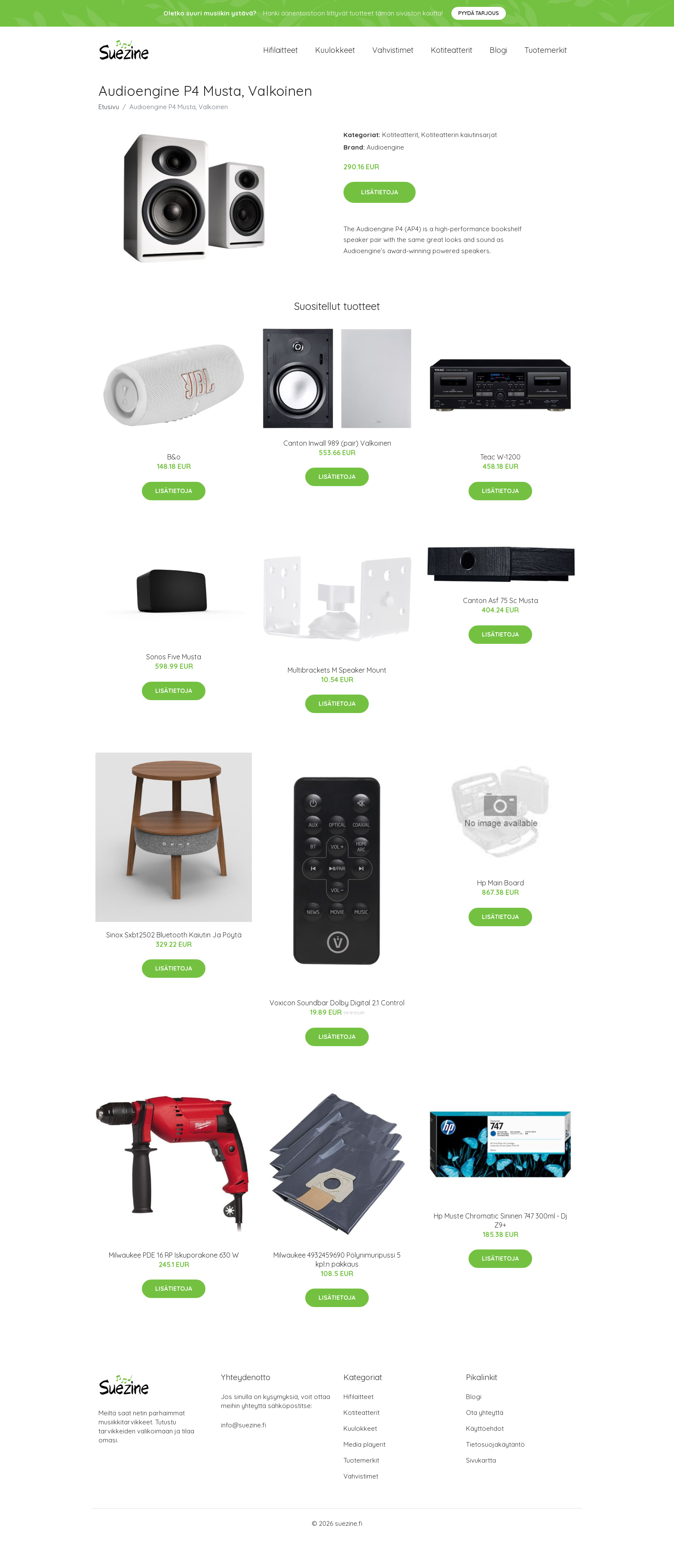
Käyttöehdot (485, 1433)
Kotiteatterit (451, 52)
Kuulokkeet (335, 52)
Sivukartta (481, 1465)
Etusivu (108, 111)
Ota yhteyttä (484, 1417)
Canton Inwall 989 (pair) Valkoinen (337, 447)
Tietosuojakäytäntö (495, 1449)
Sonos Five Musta (173, 661)
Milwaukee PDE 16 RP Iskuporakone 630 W (174, 1259)
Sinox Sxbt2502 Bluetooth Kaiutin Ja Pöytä (174, 939)
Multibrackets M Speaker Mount (337, 674)
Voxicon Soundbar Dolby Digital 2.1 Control (337, 1007)
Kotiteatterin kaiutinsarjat (459, 139)
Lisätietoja (379, 196)
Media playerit (364, 1449)
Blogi (498, 52)
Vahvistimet (393, 52)
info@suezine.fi (243, 1430)
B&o (174, 461)
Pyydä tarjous (478, 13)
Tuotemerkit (545, 52)
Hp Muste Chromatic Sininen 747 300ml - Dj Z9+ (500, 1225)
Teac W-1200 (500, 461)
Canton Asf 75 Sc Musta (500, 605)
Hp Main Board (500, 887)
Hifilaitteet (280, 52)
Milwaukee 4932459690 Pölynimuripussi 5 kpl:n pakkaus (337, 1264)
